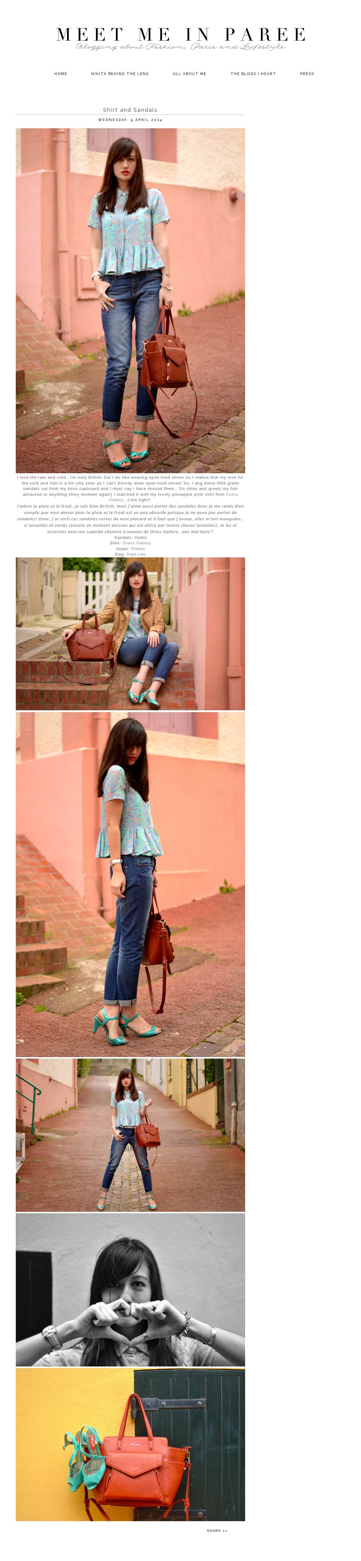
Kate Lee (136, 554)
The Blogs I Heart (253, 74)
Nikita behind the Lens (120, 74)
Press (307, 74)
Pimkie (138, 548)
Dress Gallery (137, 543)
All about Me (190, 74)
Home (60, 74)
